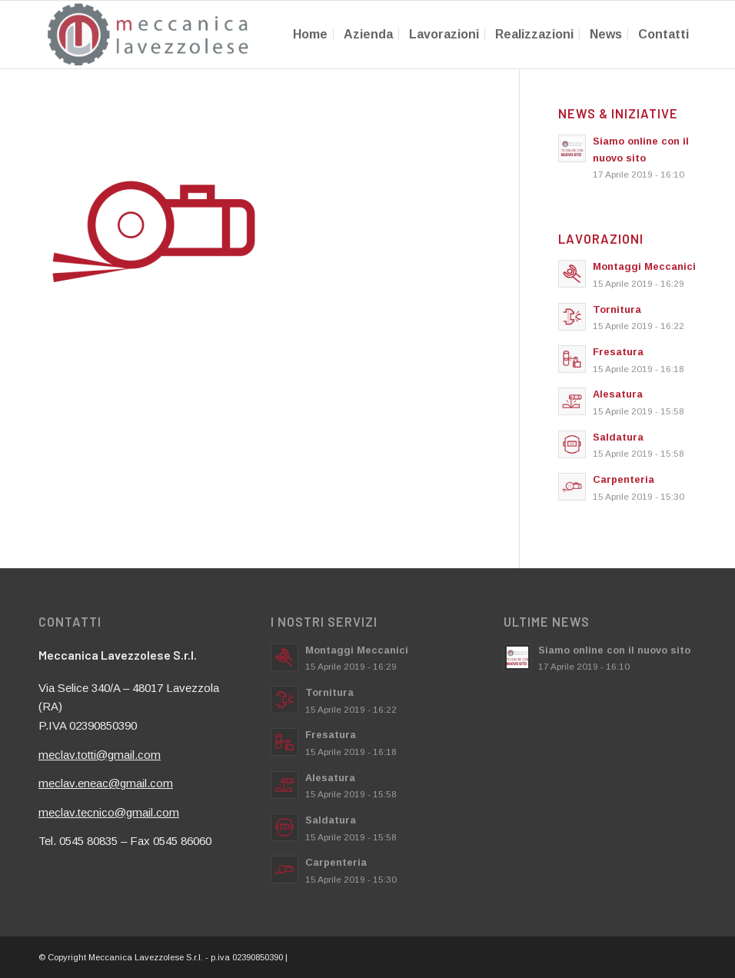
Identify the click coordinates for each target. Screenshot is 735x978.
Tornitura (617, 309)
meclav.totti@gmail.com (99, 754)
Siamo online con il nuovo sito (614, 650)
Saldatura (618, 437)
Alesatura (618, 394)
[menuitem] (310, 34)
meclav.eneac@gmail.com (105, 783)
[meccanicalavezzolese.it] (148, 34)
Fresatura (618, 352)
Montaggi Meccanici (644, 266)
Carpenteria (623, 479)
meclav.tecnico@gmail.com (108, 812)
